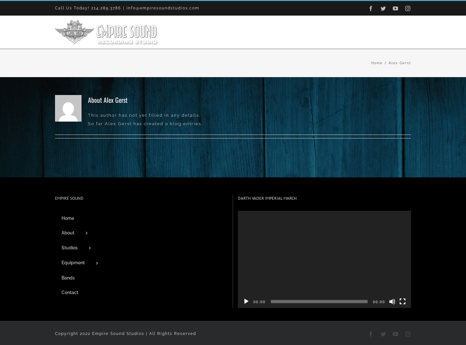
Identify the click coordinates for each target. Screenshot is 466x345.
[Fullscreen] (402, 301)
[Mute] (392, 301)
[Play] (246, 301)
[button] (400, 32)
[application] (324, 259)
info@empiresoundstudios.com (163, 8)
